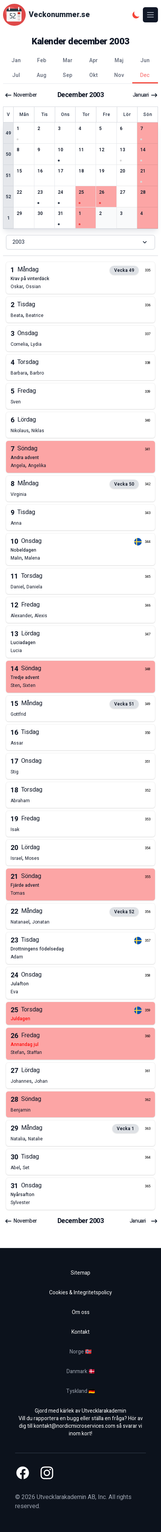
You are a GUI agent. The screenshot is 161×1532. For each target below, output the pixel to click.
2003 (80, 242)
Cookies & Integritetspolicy (80, 1293)
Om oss (81, 1312)
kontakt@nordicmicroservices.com (74, 1426)
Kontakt (80, 1332)
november (21, 95)
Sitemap (80, 1273)
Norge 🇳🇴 (80, 1352)
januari (145, 95)
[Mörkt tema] (136, 15)
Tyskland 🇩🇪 (80, 1391)
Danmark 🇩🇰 (81, 1371)
